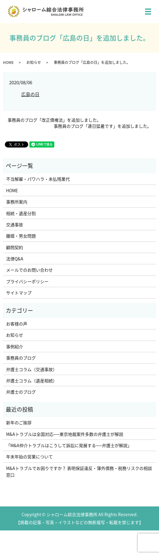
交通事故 (14, 224)
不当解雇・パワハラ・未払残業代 (38, 179)
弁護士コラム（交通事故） (31, 369)
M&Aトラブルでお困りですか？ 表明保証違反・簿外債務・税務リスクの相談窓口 (79, 471)
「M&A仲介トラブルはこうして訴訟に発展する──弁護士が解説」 (69, 445)
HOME (8, 62)
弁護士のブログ (21, 392)
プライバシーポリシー (27, 281)
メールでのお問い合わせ (29, 270)
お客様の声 (16, 324)
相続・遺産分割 (21, 213)
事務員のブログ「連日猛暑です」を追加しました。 (102, 126)
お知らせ (33, 62)
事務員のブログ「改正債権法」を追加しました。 (54, 120)
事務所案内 (16, 202)
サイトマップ (19, 293)
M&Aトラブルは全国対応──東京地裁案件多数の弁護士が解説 (64, 434)
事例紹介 (14, 346)
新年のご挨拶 (19, 422)
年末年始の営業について (29, 456)
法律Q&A (14, 258)
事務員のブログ (21, 358)
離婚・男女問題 (21, 236)
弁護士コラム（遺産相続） (31, 380)
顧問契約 (14, 247)
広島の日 (30, 94)
